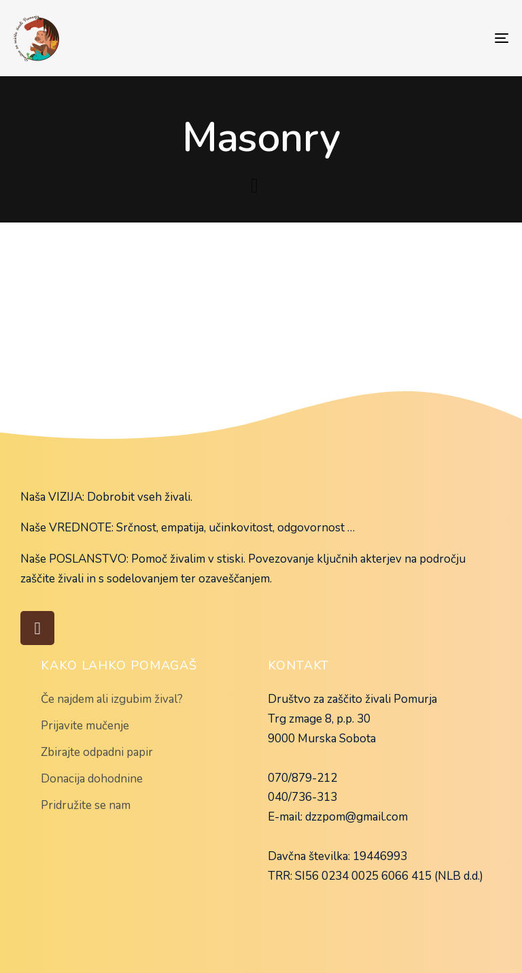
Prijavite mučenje (85, 725)
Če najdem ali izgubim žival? (112, 699)
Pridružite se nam (85, 805)
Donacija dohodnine (92, 779)
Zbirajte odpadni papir (97, 752)
